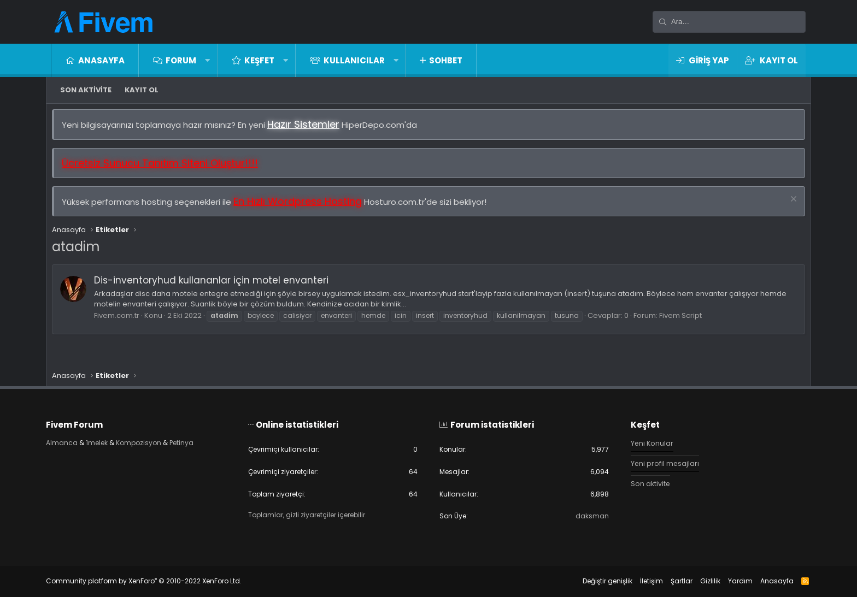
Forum (181, 60)
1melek (110, 440)
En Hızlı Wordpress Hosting (303, 207)
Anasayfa (101, 60)
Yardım (729, 581)
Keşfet (259, 60)
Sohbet (445, 60)
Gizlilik (699, 581)
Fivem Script (686, 321)
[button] (207, 60)
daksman (586, 516)
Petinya (202, 440)
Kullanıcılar (354, 60)
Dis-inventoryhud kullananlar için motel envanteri (216, 285)
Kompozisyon (155, 440)
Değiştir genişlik (596, 581)
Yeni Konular (647, 440)
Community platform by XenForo (155, 581)
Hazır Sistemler (309, 130)
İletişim (640, 581)
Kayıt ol (142, 90)
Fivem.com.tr (122, 321)
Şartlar (671, 581)
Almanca (73, 440)
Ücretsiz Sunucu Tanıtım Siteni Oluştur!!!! (165, 168)
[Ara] (729, 22)
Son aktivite (85, 90)
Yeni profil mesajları (660, 461)
